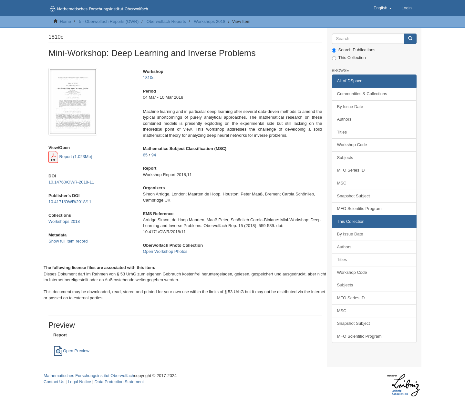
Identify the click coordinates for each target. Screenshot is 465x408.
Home (65, 21)
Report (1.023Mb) (70, 156)
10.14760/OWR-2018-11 (71, 182)
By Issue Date (350, 106)
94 (153, 155)
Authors (344, 119)
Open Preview (71, 350)
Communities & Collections (362, 93)
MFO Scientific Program (359, 208)
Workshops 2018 (209, 21)
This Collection (349, 57)
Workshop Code (352, 144)
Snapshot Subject (353, 196)
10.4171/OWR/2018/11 (69, 201)
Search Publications (354, 50)
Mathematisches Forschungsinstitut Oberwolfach (89, 375)
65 (145, 155)
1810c (148, 77)
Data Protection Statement (119, 381)
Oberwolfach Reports (166, 21)
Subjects (345, 157)
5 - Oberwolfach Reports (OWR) (109, 21)
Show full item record (68, 241)
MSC (341, 183)
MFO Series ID (351, 170)
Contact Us (54, 381)
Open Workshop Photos (165, 251)
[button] (383, 8)
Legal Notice (79, 381)
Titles (342, 132)
